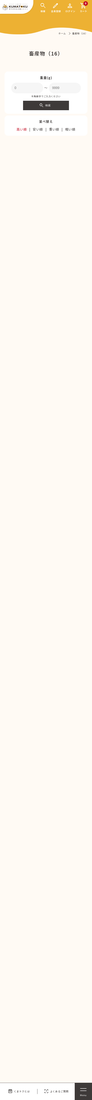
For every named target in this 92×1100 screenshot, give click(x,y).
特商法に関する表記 (67, 1015)
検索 (45, 105)
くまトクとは (19, 1091)
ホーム (62, 33)
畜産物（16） (79, 33)
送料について (19, 1026)
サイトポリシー (20, 1036)
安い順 (38, 129)
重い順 (54, 129)
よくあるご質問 (56, 1091)
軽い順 (70, 129)
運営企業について (21, 1015)
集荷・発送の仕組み (67, 1036)
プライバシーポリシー (68, 1005)
